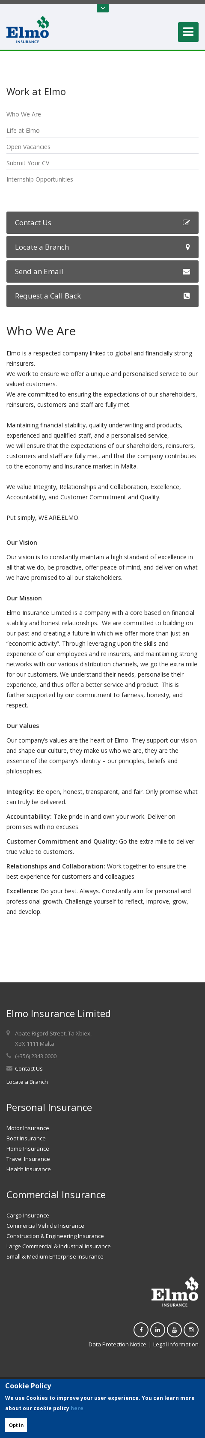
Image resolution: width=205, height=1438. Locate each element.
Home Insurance (27, 1148)
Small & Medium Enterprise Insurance (55, 1256)
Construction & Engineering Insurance (55, 1236)
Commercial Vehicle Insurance (45, 1225)
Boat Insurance (26, 1138)
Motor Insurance (27, 1128)
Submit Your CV (27, 163)
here (77, 1408)
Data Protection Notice (117, 1344)
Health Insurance (28, 1169)
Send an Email (102, 271)
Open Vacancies (28, 147)
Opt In (16, 1425)
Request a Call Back (102, 296)
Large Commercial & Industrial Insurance (58, 1246)
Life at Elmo (23, 130)
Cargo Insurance (27, 1215)
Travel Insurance (28, 1159)
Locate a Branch (102, 247)
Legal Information (176, 1344)
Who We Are (23, 114)
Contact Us (102, 222)
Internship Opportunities (39, 179)
